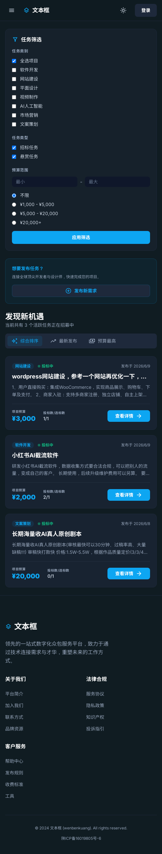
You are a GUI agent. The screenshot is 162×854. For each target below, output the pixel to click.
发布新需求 (81, 291)
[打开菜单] (11, 10)
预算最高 (102, 341)
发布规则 (14, 772)
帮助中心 (14, 761)
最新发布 (63, 341)
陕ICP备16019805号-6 (81, 838)
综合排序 (24, 341)
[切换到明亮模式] (123, 10)
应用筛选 (81, 237)
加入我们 (14, 705)
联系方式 (14, 717)
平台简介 (14, 693)
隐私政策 (95, 705)
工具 (9, 796)
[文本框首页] (36, 10)
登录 (145, 10)
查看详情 (128, 416)
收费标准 (14, 784)
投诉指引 (95, 728)
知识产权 (95, 717)
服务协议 (95, 693)
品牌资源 (14, 728)
